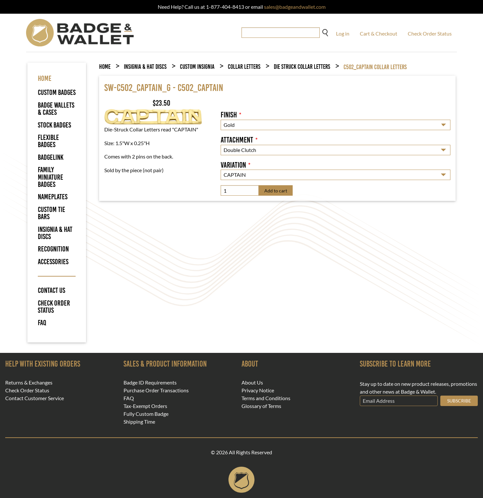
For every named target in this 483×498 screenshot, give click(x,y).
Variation (233, 165)
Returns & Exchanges (28, 382)
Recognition (53, 249)
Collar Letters (244, 66)
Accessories (53, 261)
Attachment (237, 139)
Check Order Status (430, 33)
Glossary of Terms (261, 406)
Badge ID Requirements (150, 382)
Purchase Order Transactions (156, 390)
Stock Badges (54, 125)
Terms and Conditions (266, 398)
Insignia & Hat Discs (55, 233)
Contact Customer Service (34, 398)
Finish (229, 114)
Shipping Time (139, 421)
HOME (44, 78)
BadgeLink (51, 157)
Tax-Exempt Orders (145, 406)
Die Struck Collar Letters (302, 66)
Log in (342, 33)
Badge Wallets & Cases (56, 109)
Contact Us (51, 290)
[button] (153, 116)
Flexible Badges (48, 141)
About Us (252, 382)
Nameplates (52, 196)
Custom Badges (57, 92)
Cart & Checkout (378, 33)
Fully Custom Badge (146, 413)
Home (104, 66)
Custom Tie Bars (51, 213)
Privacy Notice (258, 390)
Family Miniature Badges (50, 177)
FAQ (42, 322)
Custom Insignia (197, 66)
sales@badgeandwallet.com (295, 7)
